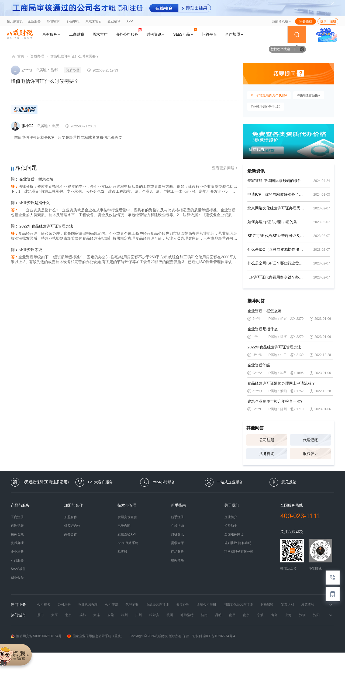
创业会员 (17, 577)
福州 (124, 615)
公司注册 (266, 440)
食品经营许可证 (157, 604)
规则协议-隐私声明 (237, 543)
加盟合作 (70, 517)
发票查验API (127, 534)
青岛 (274, 615)
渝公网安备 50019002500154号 (36, 636)
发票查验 (307, 604)
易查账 (122, 552)
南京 (246, 615)
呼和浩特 (187, 615)
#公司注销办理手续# (265, 106)
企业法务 (17, 552)
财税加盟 (266, 604)
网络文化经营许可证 (238, 604)
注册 (333, 21)
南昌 (232, 615)
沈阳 (316, 615)
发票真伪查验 (127, 517)
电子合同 (124, 526)
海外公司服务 (129, 32)
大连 (96, 615)
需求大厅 (100, 34)
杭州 (170, 615)
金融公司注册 (206, 604)
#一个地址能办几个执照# (269, 95)
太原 (54, 615)
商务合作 (70, 534)
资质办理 (37, 56)
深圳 (302, 615)
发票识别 (287, 604)
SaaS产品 (185, 32)
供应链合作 (72, 526)
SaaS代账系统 (128, 543)
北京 (68, 615)
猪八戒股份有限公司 (238, 552)
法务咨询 (266, 453)
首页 (20, 56)
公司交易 (111, 604)
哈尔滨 (154, 615)
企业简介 (230, 517)
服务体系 (177, 560)
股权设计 (310, 453)
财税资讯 (155, 34)
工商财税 (76, 34)
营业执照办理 (88, 604)
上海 (288, 615)
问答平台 (209, 34)
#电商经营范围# (308, 95)
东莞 (110, 615)
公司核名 (43, 604)
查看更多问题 (225, 168)
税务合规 (17, 534)
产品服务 (17, 560)
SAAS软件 (18, 569)
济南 (204, 615)
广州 (138, 615)
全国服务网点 (234, 534)
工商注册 (17, 517)
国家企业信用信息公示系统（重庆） (95, 636)
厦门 (40, 615)
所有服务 (51, 34)
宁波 (260, 615)
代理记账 (310, 440)
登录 (323, 21)
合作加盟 (234, 34)
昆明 (218, 615)
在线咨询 (177, 526)
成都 (82, 615)
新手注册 (177, 517)
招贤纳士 (230, 526)
